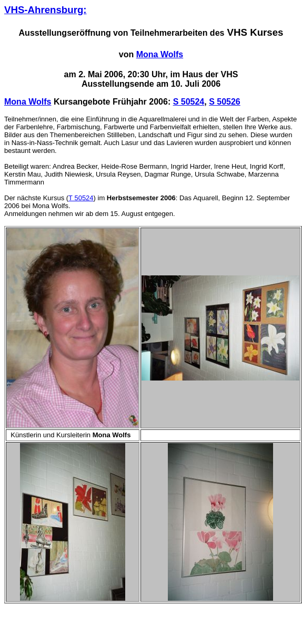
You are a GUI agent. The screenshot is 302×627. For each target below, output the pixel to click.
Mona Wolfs (159, 54)
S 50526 (224, 101)
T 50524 (80, 198)
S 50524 (189, 101)
